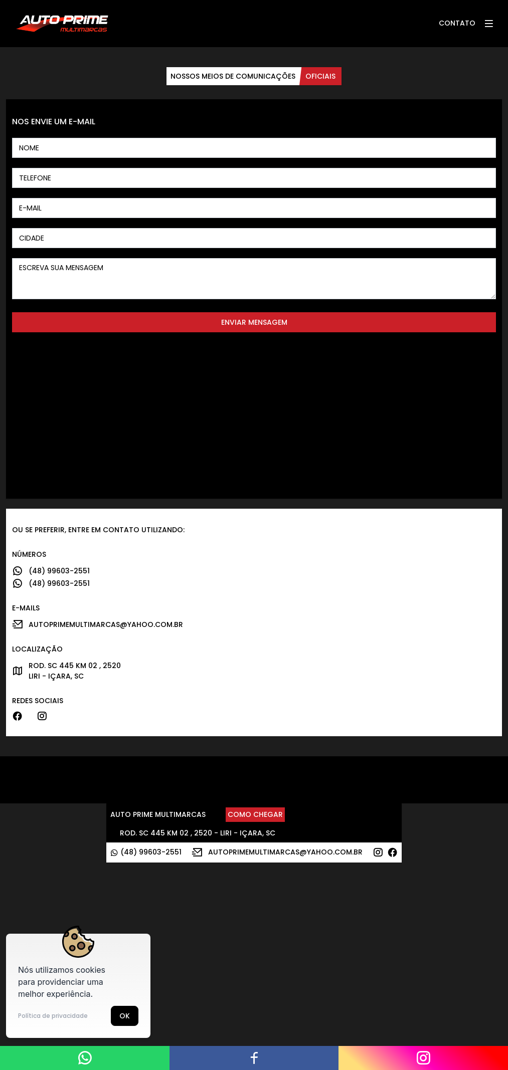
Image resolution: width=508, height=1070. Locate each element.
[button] (488, 24)
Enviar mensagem (254, 322)
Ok (124, 1016)
